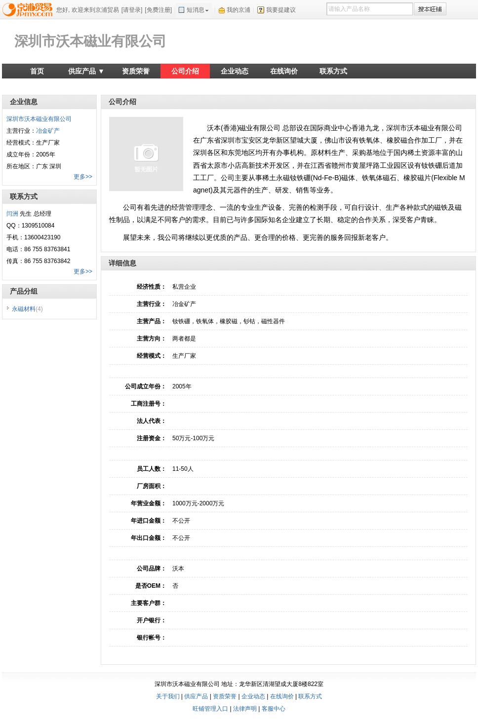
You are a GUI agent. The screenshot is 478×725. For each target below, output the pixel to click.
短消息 (195, 9)
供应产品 (196, 696)
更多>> (83, 176)
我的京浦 (238, 9)
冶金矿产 (48, 130)
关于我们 (168, 696)
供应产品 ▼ (86, 71)
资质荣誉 (136, 71)
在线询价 (284, 71)
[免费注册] (158, 9)
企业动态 (234, 71)
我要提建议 (281, 9)
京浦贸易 (29, 9)
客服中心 (273, 708)
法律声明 (245, 708)
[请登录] (132, 9)
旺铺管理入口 (210, 708)
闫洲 (12, 213)
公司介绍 (185, 71)
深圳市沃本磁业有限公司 (90, 41)
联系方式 (333, 71)
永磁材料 (27, 308)
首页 (37, 71)
